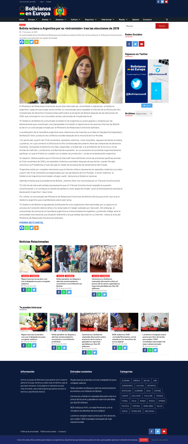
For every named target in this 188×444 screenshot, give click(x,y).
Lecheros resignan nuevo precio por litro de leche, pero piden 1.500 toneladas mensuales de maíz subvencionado (154, 339)
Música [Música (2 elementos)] (152, 401)
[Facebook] (22, 42)
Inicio (21, 19)
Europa (33, 19)
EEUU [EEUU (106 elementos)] (148, 391)
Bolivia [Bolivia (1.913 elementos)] (147, 380)
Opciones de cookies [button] (160, 440)
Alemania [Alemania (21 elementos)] (126, 380)
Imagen (48, 1)
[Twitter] (31, 42)
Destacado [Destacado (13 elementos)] (126, 391)
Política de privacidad (29, 431)
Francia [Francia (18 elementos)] (159, 396)
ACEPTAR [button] (143, 440)
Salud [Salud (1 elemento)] (159, 406)
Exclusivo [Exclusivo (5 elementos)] (136, 396)
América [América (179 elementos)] (136, 380)
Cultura (76, 19)
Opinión (135, 19)
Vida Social (108, 19)
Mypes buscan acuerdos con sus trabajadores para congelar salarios (35, 281)
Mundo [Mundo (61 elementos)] (142, 401)
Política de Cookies (48, 431)
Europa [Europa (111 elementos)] (125, 396)
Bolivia (47, 19)
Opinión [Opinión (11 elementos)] (162, 401)
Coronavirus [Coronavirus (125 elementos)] (127, 386)
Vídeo (42, 1)
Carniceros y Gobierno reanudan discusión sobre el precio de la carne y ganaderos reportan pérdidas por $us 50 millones (106, 283)
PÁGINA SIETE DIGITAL (31, 222)
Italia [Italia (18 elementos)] (134, 401)
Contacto (147, 19)
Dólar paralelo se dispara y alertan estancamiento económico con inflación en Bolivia (69, 282)
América (61, 19)
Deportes (91, 19)
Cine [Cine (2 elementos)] (155, 380)
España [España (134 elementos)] (157, 391)
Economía (34, 276)
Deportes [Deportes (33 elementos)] (151, 386)
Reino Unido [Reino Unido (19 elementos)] (148, 406)
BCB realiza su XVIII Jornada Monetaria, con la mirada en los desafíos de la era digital (124, 338)
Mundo (124, 19)
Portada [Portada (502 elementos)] (136, 406)
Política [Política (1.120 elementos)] (125, 406)
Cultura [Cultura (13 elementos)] (140, 386)
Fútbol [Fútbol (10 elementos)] (125, 401)
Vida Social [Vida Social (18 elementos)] (150, 411)
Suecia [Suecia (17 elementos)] (125, 411)
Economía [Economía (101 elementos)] (139, 391)
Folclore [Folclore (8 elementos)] (148, 396)
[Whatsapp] (26, 42)
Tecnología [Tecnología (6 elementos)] (136, 411)
